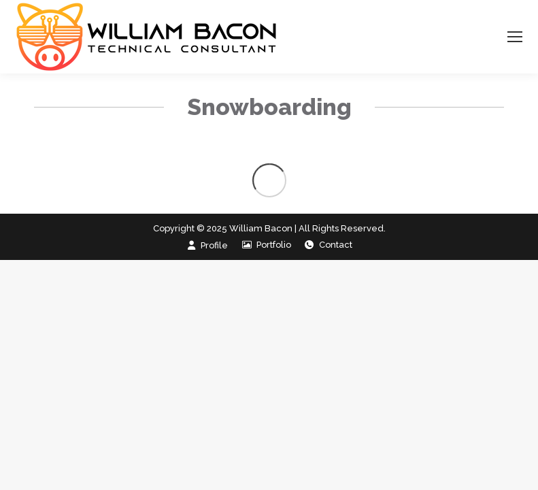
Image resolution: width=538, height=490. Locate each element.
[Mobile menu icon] (514, 36)
